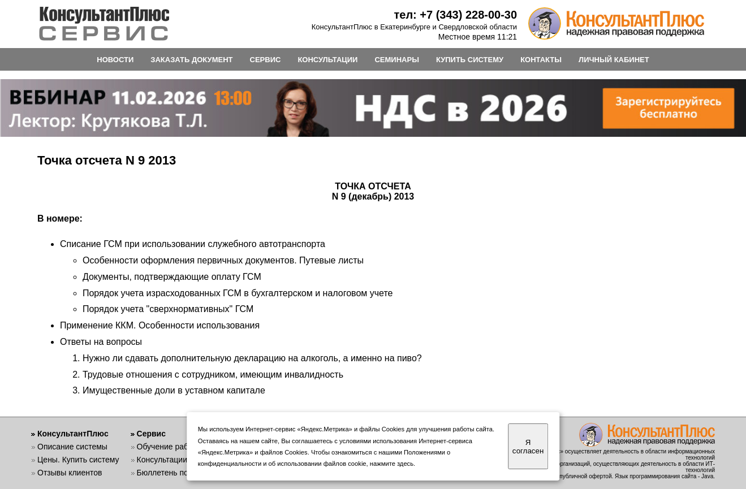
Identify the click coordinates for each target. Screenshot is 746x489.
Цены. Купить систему (78, 459)
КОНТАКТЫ (541, 59)
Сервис (151, 433)
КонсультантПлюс (73, 433)
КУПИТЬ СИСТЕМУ (469, 59)
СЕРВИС (265, 59)
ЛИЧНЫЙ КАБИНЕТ (614, 59)
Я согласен (528, 446)
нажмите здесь (391, 463)
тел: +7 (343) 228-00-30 (455, 14)
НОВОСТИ (115, 59)
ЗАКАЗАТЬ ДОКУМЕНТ (191, 59)
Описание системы (72, 446)
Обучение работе (169, 446)
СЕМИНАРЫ (396, 59)
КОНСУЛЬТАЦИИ (327, 59)
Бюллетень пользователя (183, 472)
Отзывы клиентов (69, 472)
